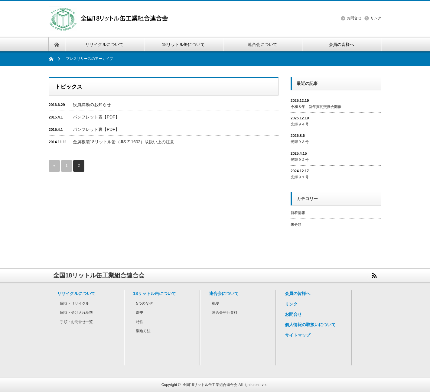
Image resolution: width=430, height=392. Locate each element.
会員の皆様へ (297, 293)
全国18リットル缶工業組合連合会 (210, 385)
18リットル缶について (154, 293)
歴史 (139, 312)
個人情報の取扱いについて (310, 324)
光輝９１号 (300, 177)
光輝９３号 (300, 142)
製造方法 (143, 331)
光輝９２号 (300, 159)
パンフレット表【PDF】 (96, 117)
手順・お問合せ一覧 (76, 322)
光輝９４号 (300, 124)
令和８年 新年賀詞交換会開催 (316, 107)
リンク (375, 18)
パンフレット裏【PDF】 (96, 129)
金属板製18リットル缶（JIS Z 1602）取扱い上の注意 (123, 141)
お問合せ (354, 18)
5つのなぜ (144, 303)
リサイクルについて (76, 293)
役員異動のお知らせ (92, 104)
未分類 (296, 224)
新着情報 (298, 213)
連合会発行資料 (224, 312)
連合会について (224, 293)
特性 (139, 322)
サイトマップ (297, 335)
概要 (215, 303)
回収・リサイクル (74, 303)
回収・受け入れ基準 (76, 312)
